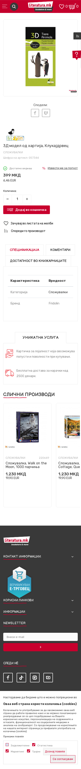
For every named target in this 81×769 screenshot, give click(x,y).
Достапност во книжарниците (38, 261)
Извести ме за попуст (63, 168)
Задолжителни (20, 745)
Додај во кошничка (30, 210)
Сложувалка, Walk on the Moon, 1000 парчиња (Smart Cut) (26, 466)
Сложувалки (13, 152)
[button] (40, 223)
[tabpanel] (40, 57)
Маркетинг (17, 751)
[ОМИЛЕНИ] (61, 6)
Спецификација (24, 250)
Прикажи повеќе (13, 736)
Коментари (60, 250)
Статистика (44, 745)
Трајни (36, 751)
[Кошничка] (72, 6)
